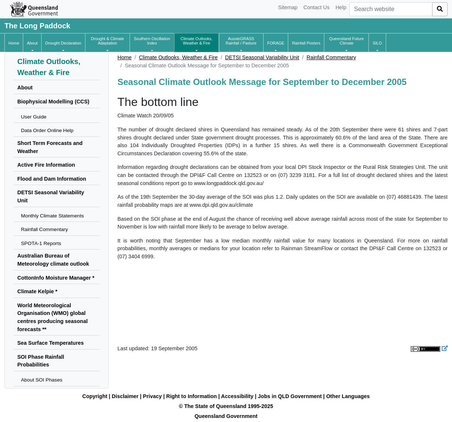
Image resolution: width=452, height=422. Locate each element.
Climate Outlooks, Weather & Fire (178, 57)
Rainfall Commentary (331, 57)
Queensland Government (225, 416)
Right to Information (191, 396)
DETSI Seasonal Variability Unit (262, 57)
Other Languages (348, 396)
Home (124, 57)
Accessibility (237, 396)
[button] (32, 43)
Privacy (152, 396)
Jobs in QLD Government (291, 396)
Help (340, 7)
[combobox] (390, 9)
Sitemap (287, 7)
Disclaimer (125, 396)
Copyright (94, 396)
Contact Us (316, 7)
